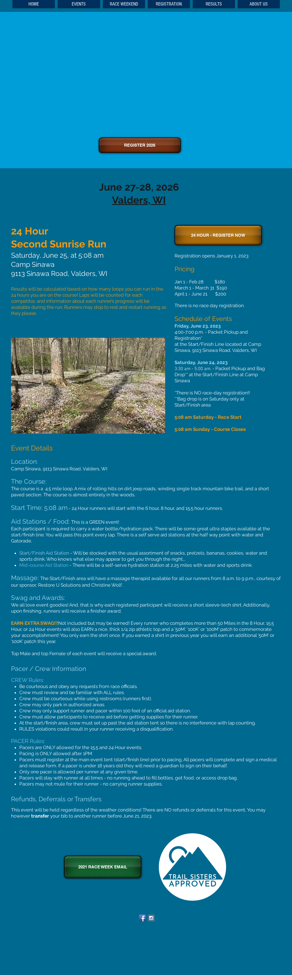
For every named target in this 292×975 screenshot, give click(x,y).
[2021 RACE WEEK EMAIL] (102, 867)
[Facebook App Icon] (142, 918)
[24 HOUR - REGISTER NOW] (218, 235)
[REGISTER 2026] (140, 145)
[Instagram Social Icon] (151, 918)
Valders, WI (139, 200)
